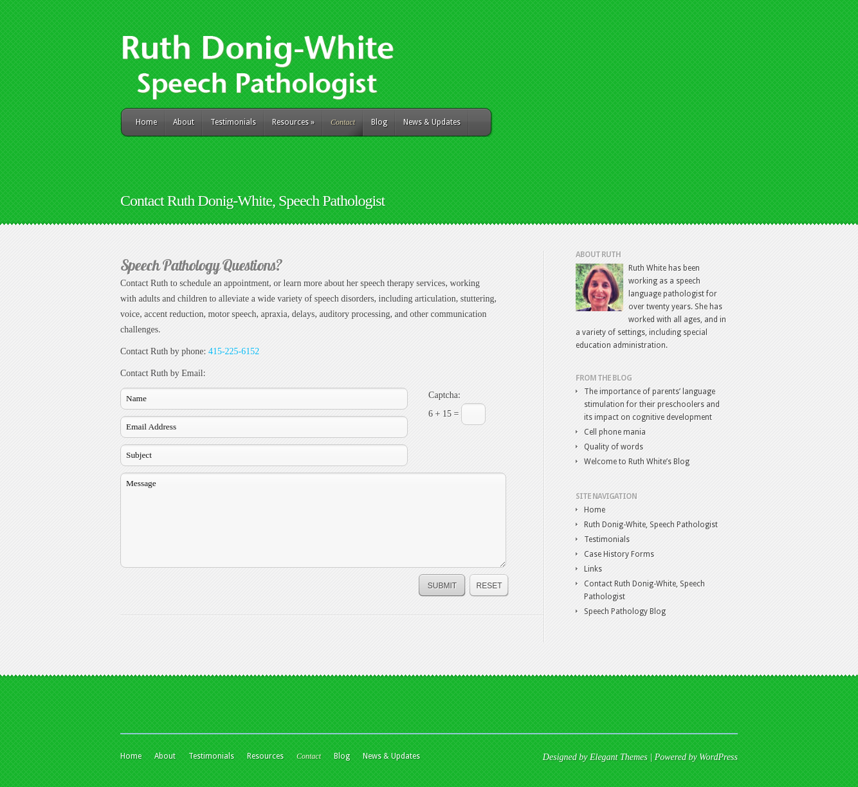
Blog (379, 122)
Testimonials (233, 122)
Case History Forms (619, 554)
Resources (293, 122)
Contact (343, 122)
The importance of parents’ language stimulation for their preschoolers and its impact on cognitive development (652, 404)
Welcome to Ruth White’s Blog (636, 461)
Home (146, 122)
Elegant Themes (619, 757)
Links (593, 569)
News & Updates (432, 122)
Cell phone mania (615, 432)
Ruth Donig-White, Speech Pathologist (651, 524)
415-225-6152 (233, 351)
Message (313, 520)
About (183, 122)
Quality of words (613, 446)
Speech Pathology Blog (625, 611)
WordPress (718, 757)
